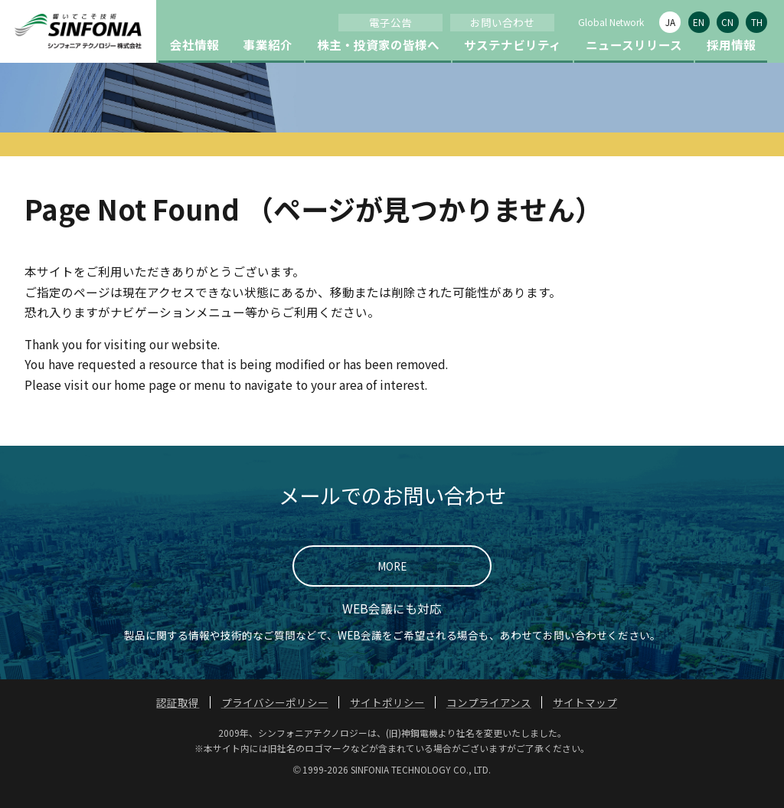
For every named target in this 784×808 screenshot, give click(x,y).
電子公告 (390, 22)
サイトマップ (585, 720)
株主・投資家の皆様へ (378, 62)
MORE (392, 583)
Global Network (611, 21)
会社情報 (194, 62)
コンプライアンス (488, 720)
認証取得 (177, 720)
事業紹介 (267, 62)
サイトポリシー (387, 720)
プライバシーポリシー (274, 720)
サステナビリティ (512, 62)
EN (698, 21)
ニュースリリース (634, 62)
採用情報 (731, 62)
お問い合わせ (502, 22)
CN (727, 21)
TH (757, 21)
